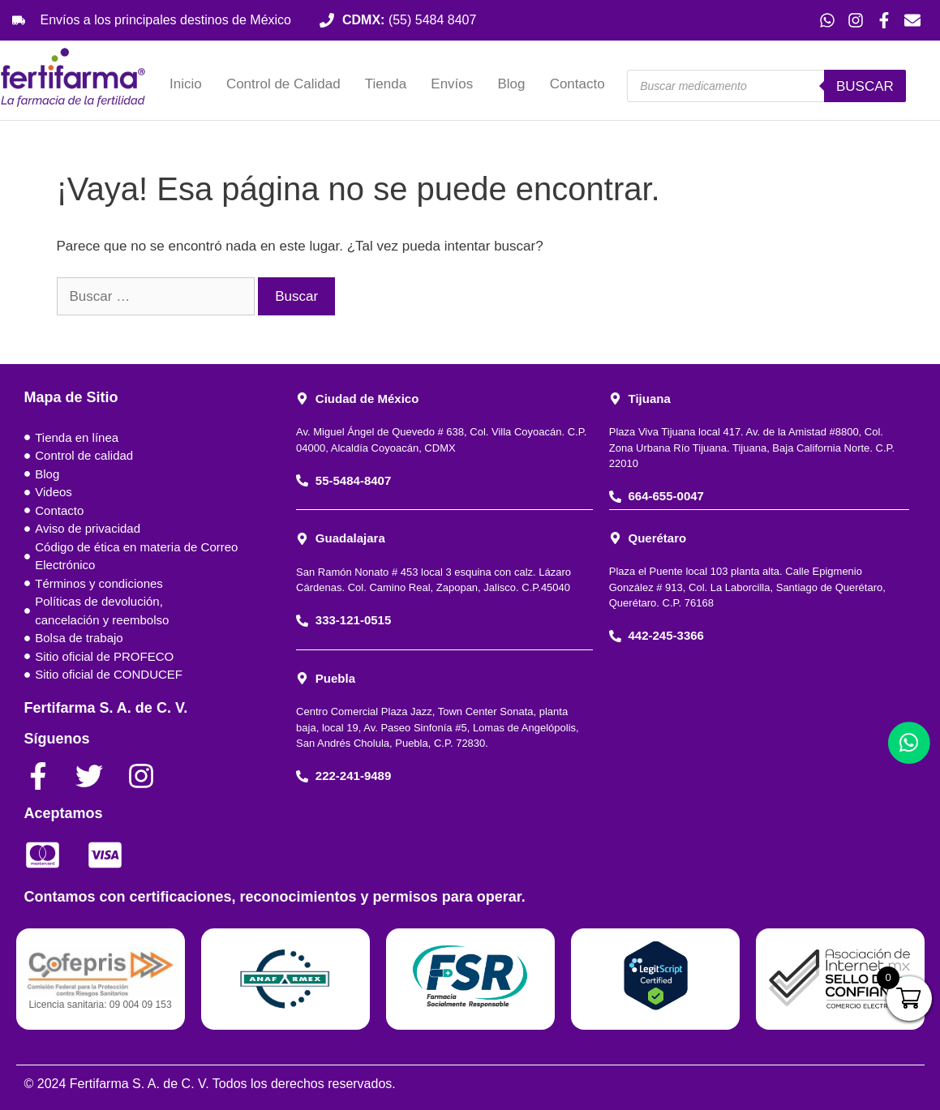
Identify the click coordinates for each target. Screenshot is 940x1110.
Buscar (865, 86)
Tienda (385, 84)
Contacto (577, 84)
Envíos (452, 84)
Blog (511, 84)
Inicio (186, 84)
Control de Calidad (283, 84)
